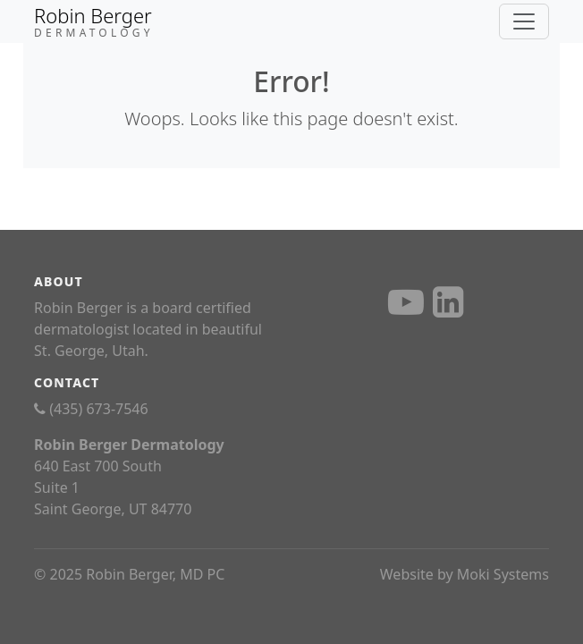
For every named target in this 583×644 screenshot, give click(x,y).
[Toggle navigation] (524, 21)
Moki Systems (503, 574)
